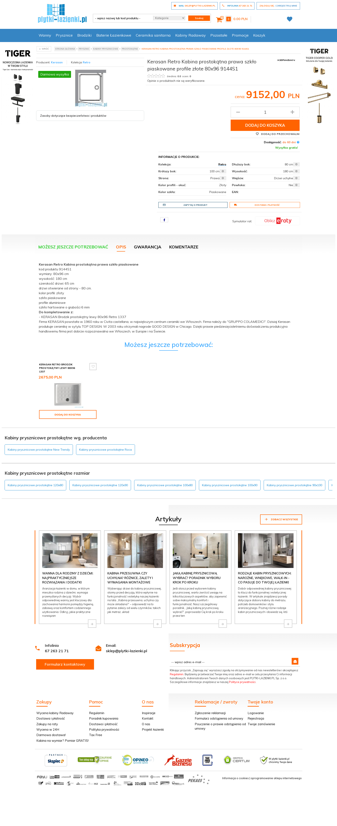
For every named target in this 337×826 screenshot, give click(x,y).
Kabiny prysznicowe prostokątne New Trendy (39, 449)
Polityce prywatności (242, 682)
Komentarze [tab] (183, 246)
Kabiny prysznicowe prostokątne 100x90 (229, 485)
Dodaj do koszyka (265, 125)
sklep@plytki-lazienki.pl (126, 650)
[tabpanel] (168, 297)
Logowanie (256, 713)
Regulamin (176, 674)
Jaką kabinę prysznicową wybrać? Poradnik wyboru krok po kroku (197, 577)
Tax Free (95, 735)
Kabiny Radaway (190, 35)
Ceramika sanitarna (153, 35)
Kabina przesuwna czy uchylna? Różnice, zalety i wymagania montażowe (130, 577)
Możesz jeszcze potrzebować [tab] (73, 246)
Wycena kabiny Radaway (55, 713)
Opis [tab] (121, 246)
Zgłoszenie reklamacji (210, 713)
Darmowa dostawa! (51, 735)
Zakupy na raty (47, 724)
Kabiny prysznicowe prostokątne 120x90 (100, 485)
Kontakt (147, 718)
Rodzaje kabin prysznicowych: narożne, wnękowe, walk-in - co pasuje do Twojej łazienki (264, 577)
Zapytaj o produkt (185, 204)
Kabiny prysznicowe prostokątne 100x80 (165, 485)
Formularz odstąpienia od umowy (219, 718)
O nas (146, 724)
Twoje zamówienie (261, 724)
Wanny (45, 35)
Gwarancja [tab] (147, 246)
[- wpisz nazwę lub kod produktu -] (121, 18)
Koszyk (259, 35)
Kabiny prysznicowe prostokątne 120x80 (35, 485)
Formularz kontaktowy (65, 664)
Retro (86, 62)
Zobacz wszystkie (281, 519)
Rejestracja (256, 718)
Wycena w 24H (47, 729)
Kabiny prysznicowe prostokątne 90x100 (294, 485)
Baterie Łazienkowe (113, 35)
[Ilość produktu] (265, 112)
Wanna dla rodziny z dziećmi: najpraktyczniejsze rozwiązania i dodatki (67, 577)
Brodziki (84, 35)
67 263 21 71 (57, 650)
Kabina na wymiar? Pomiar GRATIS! (62, 741)
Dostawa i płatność (257, 204)
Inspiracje (148, 713)
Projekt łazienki (153, 729)
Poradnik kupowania (103, 718)
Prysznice (64, 35)
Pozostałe (218, 35)
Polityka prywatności (104, 729)
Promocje (240, 35)
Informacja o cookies (235, 778)
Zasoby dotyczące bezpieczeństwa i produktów (73, 116)
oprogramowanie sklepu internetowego (276, 778)
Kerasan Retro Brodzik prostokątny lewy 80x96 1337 (57, 368)
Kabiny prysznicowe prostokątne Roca (105, 449)
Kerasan (57, 62)
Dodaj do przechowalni (278, 134)
